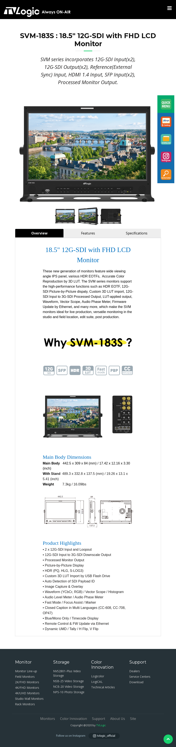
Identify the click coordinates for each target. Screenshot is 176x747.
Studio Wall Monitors (29, 699)
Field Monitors (25, 677)
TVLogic (101, 725)
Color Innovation (73, 718)
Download (136, 682)
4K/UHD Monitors (27, 693)
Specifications (136, 233)
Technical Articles (103, 687)
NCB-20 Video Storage (68, 687)
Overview (39, 233)
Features (88, 233)
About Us (117, 718)
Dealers (134, 671)
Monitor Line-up (26, 671)
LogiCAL (97, 682)
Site (133, 718)
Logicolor (97, 676)
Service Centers (139, 677)
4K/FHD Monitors (27, 688)
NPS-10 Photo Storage (68, 692)
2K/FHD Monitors (27, 682)
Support (98, 718)
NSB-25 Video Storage (68, 681)
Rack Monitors (25, 704)
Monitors (47, 718)
